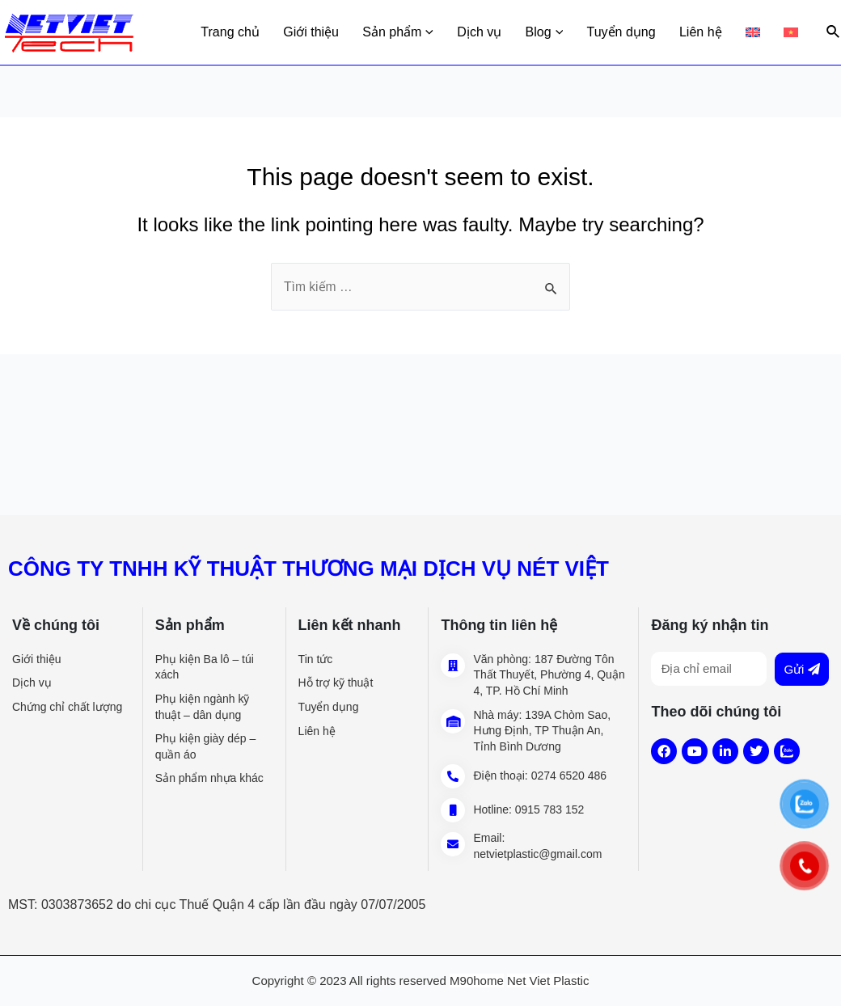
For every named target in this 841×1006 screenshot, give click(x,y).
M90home (477, 980)
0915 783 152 (550, 809)
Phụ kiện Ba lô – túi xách (204, 667)
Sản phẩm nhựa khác (209, 777)
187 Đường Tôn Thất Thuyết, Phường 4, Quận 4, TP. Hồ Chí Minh (548, 675)
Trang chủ (266, 32)
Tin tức (315, 659)
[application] (456, 32)
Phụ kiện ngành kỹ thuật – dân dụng (202, 706)
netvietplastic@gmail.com (537, 853)
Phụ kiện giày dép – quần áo (205, 746)
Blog (563, 32)
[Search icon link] (833, 32)
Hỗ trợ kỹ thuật (336, 682)
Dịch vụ (503, 32)
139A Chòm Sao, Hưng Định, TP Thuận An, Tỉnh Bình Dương (542, 730)
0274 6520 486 (568, 775)
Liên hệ (711, 32)
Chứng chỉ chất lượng (67, 706)
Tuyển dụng (636, 32)
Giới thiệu (343, 32)
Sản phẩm (426, 32)
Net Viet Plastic (548, 980)
